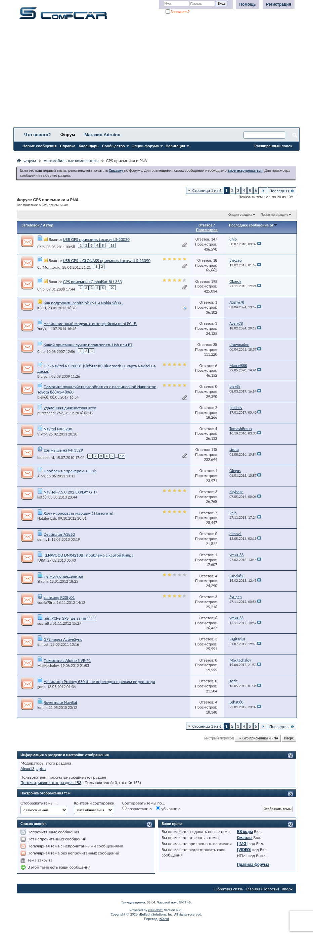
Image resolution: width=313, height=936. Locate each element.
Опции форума (145, 146)
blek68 (42, 397)
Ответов (205, 225)
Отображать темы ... (39, 802)
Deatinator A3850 (59, 534)
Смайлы (245, 837)
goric (41, 686)
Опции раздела (240, 214)
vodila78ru (46, 602)
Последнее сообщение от (253, 225)
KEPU (41, 308)
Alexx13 (27, 768)
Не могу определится (63, 576)
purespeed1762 (50, 413)
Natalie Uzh (46, 518)
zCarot (164, 919)
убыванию (168, 808)
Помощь (247, 4)
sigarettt (44, 623)
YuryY (41, 328)
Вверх (289, 738)
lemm (42, 707)
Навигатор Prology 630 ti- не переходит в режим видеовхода (99, 681)
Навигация (175, 146)
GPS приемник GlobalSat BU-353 (92, 281)
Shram (42, 581)
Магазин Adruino (103, 134)
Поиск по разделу (274, 214)
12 (122, 456)
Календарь (88, 146)
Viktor (42, 434)
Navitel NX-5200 (58, 428)
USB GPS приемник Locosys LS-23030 (96, 239)
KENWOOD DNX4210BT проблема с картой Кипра (89, 555)
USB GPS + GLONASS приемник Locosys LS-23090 (106, 260)
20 (112, 287)
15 (112, 245)
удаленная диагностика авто (70, 407)
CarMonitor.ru (48, 267)
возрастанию (137, 808)
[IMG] (242, 843)
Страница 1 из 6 (207, 190)
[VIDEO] (244, 849)
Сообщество (113, 146)
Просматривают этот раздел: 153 (50, 782)
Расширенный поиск (273, 146)
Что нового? (37, 134)
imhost (43, 644)
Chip (41, 247)
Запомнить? (178, 12)
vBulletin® (155, 910)
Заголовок (30, 225)
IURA (41, 560)
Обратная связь (229, 888)
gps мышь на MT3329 (63, 450)
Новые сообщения (40, 146)
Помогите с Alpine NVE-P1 (67, 660)
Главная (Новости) (262, 888)
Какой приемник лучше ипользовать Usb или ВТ (88, 344)
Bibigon (43, 376)
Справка (68, 146)
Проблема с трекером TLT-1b (70, 470)
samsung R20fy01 (59, 597)
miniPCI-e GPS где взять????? (70, 618)
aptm (41, 768)
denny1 (43, 539)
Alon (41, 476)
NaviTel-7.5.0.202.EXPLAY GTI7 (70, 492)
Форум (67, 134)
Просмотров (207, 229)
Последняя (282, 190)
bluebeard (45, 457)
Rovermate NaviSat (60, 702)
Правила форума (253, 864)
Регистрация (278, 4)
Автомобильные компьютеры (71, 160)
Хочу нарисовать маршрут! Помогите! (79, 513)
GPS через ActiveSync (63, 639)
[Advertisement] (156, 75)
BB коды (245, 831)
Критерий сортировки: (95, 802)
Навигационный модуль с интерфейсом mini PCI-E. (90, 323)
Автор (48, 225)
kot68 (42, 497)
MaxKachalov (48, 665)
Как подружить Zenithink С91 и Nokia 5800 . (83, 302)
